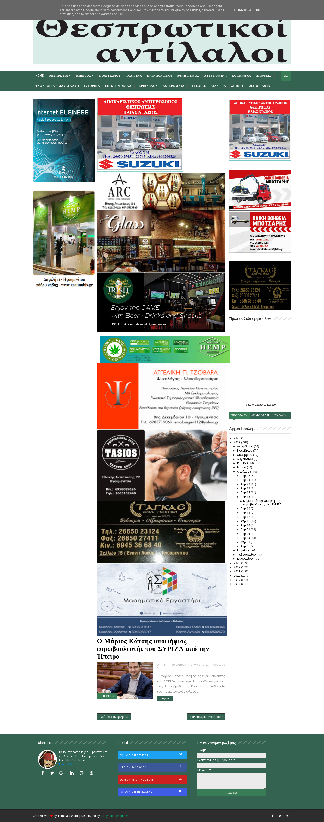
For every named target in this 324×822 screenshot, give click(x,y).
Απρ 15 (246, 496)
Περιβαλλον (147, 86)
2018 (237, 584)
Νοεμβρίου (245, 450)
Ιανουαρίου (245, 559)
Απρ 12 (246, 517)
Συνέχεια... (165, 698)
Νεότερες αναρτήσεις (114, 717)
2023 (237, 563)
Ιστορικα (92, 86)
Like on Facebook (153, 767)
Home (39, 75)
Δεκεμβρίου (245, 446)
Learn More (243, 10)
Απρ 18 (246, 488)
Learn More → (68, 764)
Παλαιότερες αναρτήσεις (206, 717)
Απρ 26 (246, 480)
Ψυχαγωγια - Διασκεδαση (57, 86)
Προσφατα (239, 415)
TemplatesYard (68, 816)
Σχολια (280, 415)
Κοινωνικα (241, 75)
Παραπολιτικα (159, 75)
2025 (237, 438)
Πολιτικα (134, 75)
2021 (237, 571)
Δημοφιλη (260, 415)
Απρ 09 (246, 529)
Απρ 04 (246, 542)
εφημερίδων (270, 404)
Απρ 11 (246, 521)
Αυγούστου (245, 459)
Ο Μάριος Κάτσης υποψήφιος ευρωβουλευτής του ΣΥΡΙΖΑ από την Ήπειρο (153, 648)
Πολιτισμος (109, 75)
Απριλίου (243, 471)
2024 (237, 442)
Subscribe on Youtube (153, 779)
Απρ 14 (246, 508)
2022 (237, 567)
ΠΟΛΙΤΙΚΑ (108, 696)
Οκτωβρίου (245, 455)
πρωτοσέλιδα (254, 404)
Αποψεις (263, 75)
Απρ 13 (246, 512)
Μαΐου (242, 467)
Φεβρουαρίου (247, 554)
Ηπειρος (83, 75)
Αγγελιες (197, 86)
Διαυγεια (218, 86)
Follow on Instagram (153, 791)
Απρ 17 (246, 492)
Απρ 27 (246, 476)
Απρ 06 (246, 534)
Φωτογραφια (259, 86)
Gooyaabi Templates (115, 816)
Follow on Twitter (153, 755)
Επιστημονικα (118, 86)
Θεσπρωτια (58, 75)
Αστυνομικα (215, 75)
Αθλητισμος (188, 75)
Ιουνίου (243, 463)
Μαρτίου (243, 550)
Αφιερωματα (174, 86)
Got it (260, 10)
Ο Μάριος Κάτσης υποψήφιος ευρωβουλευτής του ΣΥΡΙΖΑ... (261, 502)
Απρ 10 (246, 525)
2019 (237, 580)
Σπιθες (237, 86)
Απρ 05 (246, 538)
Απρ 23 (246, 484)
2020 (237, 575)
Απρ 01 (246, 546)
